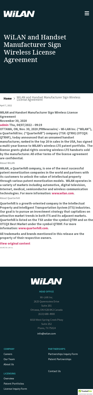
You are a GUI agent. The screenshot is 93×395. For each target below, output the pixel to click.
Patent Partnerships (59, 359)
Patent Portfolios (14, 383)
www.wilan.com (63, 193)
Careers (8, 354)
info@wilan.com (46, 333)
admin (4, 125)
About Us (9, 364)
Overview (9, 378)
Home (8, 98)
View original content (15, 243)
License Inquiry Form (15, 388)
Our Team (9, 359)
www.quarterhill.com (33, 228)
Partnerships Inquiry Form (63, 354)
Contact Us (54, 371)
